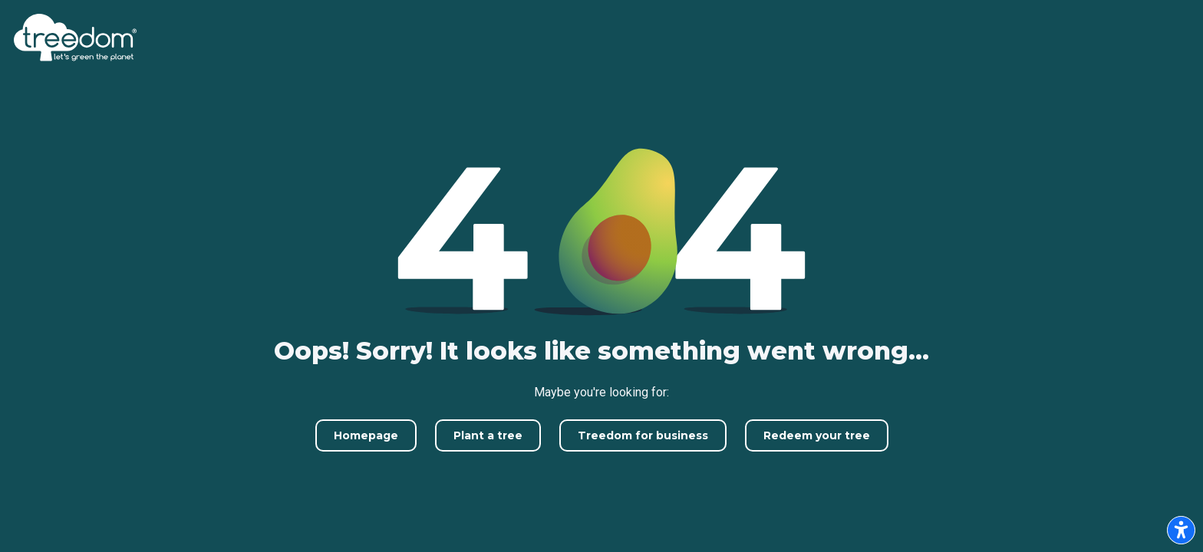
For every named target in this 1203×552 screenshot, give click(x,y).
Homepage (366, 435)
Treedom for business (643, 435)
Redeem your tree (816, 435)
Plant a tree (487, 435)
